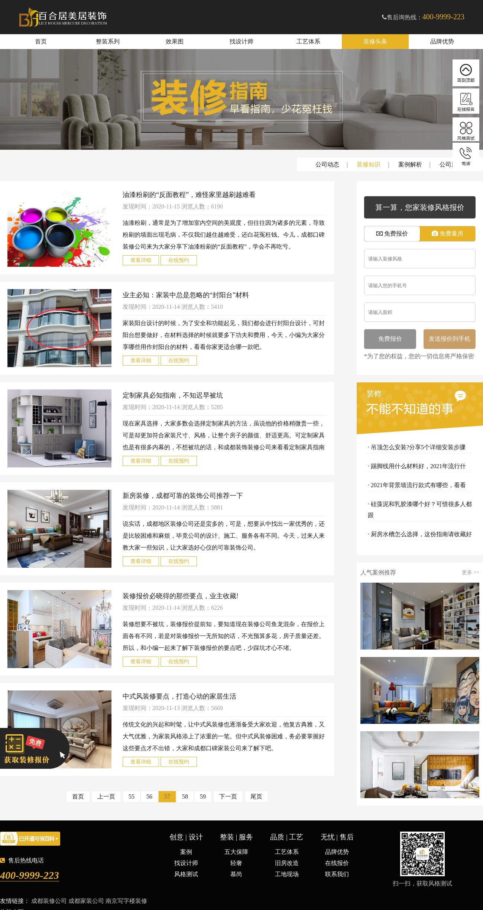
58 (185, 796)
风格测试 (186, 874)
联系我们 (337, 874)
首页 (41, 41)
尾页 (256, 796)
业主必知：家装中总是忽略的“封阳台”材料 (186, 295)
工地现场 (287, 874)
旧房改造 (287, 863)
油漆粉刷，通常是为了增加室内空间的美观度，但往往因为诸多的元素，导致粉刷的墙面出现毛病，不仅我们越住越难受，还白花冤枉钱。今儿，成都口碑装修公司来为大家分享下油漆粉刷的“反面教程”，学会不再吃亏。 (224, 235)
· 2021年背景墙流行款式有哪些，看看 (417, 485)
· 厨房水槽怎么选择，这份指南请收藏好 (420, 534)
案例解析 (410, 164)
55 (131, 796)
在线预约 (178, 260)
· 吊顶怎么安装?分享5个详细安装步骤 (417, 447)
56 (149, 796)
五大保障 (236, 852)
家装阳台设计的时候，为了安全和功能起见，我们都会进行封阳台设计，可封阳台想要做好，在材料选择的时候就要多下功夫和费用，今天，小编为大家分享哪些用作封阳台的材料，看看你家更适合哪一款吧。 (224, 335)
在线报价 (337, 863)
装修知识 (368, 164)
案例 (186, 852)
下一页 (228, 796)
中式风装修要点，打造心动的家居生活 (179, 696)
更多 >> (470, 572)
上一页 (106, 796)
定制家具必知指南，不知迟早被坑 (173, 395)
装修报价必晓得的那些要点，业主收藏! (181, 596)
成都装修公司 (49, 901)
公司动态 (327, 164)
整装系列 (108, 41)
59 (203, 796)
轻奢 (236, 863)
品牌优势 (442, 41)
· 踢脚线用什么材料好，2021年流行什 (417, 466)
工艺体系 (308, 41)
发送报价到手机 (449, 339)
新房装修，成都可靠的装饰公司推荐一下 (183, 495)
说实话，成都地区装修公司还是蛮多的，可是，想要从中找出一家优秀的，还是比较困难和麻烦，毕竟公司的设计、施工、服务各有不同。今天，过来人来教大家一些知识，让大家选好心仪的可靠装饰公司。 (224, 536)
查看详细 (140, 260)
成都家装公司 (86, 901)
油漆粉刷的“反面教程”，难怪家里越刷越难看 (189, 194)
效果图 (175, 41)
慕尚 (236, 874)
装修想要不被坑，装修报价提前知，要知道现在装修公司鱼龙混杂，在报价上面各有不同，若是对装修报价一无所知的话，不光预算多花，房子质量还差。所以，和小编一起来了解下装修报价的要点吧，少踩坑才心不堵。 (224, 636)
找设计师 (241, 41)
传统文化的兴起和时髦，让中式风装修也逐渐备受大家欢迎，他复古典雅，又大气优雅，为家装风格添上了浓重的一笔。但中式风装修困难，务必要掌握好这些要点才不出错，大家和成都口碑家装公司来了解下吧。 (224, 736)
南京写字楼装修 (126, 901)
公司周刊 (451, 164)
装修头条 (375, 41)
